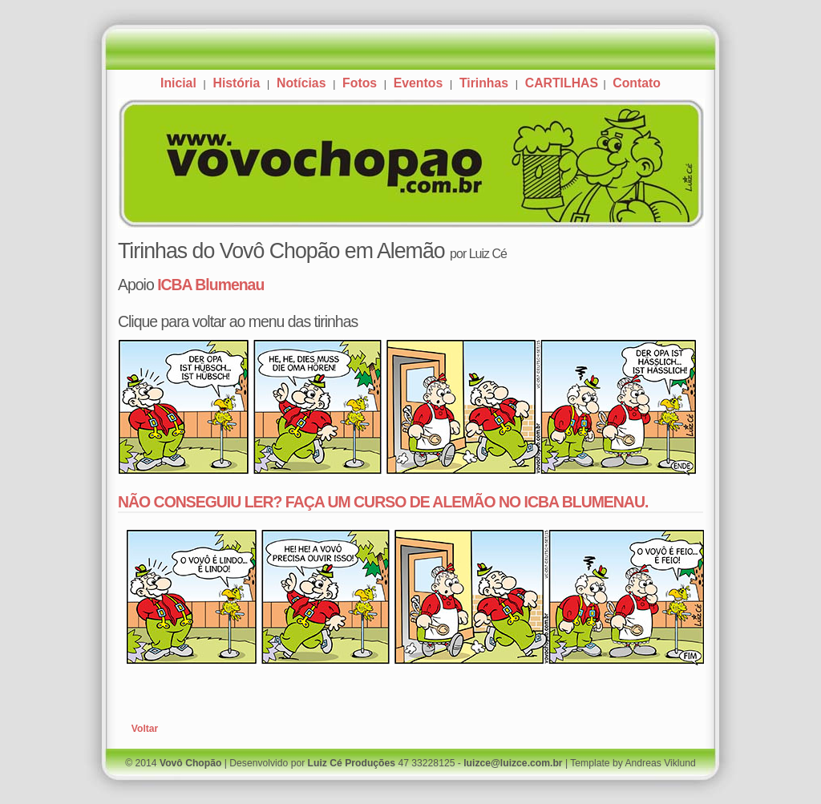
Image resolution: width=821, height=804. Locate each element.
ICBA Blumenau (210, 284)
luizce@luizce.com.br (512, 763)
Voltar (145, 728)
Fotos (359, 83)
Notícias (301, 83)
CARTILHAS (563, 83)
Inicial (178, 83)
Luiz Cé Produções (351, 763)
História (236, 83)
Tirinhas (483, 83)
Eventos (418, 83)
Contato (637, 83)
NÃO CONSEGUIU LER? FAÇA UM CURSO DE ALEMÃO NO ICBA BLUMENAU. (383, 502)
